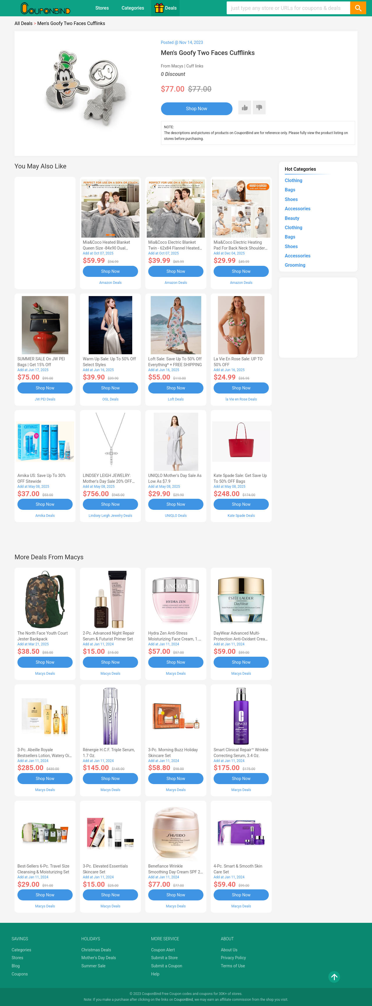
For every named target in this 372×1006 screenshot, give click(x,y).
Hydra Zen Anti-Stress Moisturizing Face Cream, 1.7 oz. (174, 639)
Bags (290, 190)
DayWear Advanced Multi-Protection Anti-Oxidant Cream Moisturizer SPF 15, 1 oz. (241, 639)
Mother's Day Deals (98, 957)
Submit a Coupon (166, 966)
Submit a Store (164, 957)
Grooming (295, 265)
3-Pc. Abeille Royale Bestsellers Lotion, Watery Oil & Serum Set (43, 755)
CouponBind (183, 1000)
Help (155, 974)
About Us (229, 950)
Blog (16, 966)
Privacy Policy (233, 957)
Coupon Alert (163, 950)
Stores (102, 8)
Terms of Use (233, 966)
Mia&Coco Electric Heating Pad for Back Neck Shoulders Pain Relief (240, 248)
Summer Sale (93, 966)
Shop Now (196, 108)
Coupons (20, 974)
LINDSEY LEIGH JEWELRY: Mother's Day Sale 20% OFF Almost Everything (107, 481)
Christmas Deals (96, 950)
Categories (132, 8)
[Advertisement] (45, 232)
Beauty (292, 218)
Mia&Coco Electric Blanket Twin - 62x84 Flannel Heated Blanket (173, 248)
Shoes (291, 199)
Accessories (297, 208)
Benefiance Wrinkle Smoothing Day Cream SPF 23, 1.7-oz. (175, 872)
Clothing (293, 180)
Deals (165, 8)
